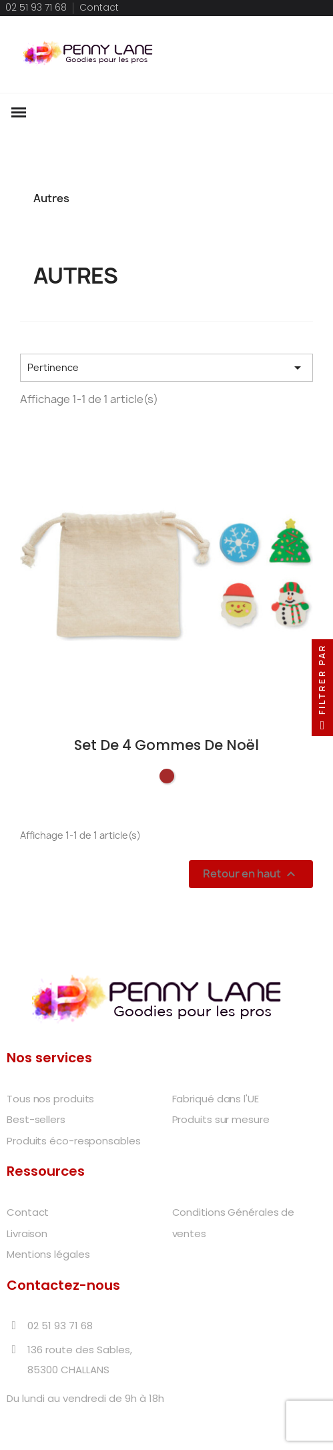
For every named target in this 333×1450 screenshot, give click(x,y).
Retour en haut (251, 873)
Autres (51, 199)
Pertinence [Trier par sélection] (166, 368)
